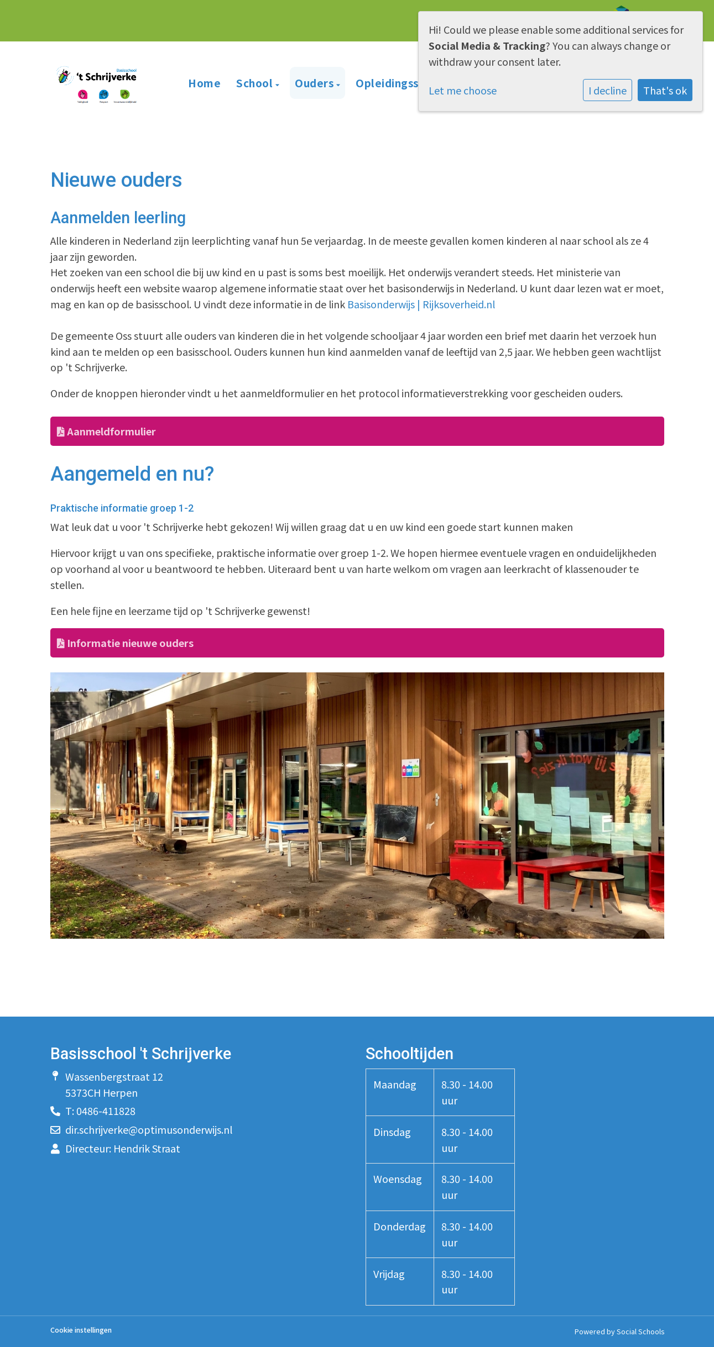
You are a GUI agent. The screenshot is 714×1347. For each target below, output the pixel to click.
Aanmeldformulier (106, 431)
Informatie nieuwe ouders (125, 642)
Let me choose (463, 90)
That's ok (665, 90)
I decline (607, 90)
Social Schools (640, 1331)
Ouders (315, 82)
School (255, 82)
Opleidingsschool (402, 82)
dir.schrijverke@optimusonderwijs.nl (148, 1129)
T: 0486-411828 (100, 1110)
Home (204, 82)
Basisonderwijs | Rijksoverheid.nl (421, 304)
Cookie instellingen (81, 1330)
